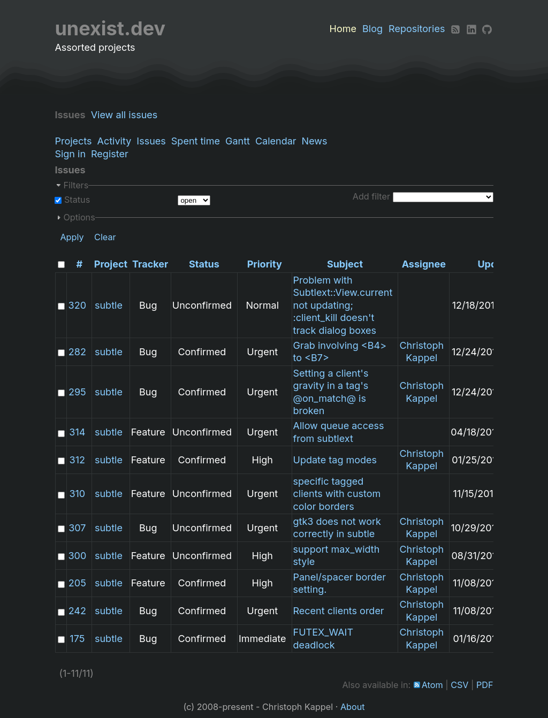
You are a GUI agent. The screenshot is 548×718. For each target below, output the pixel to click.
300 (77, 555)
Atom (432, 684)
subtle (109, 305)
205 (77, 583)
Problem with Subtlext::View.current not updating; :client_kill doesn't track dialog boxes (343, 305)
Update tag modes (335, 459)
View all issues (127, 114)
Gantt (237, 141)
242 (77, 610)
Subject (345, 264)
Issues (150, 141)
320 (77, 305)
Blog (372, 28)
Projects (73, 141)
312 (77, 459)
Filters (75, 185)
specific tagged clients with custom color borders (337, 494)
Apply (71, 237)
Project (110, 264)
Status (76, 199)
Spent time (195, 141)
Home (343, 28)
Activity (114, 141)
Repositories (417, 28)
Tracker (150, 264)
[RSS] (455, 28)
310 (77, 493)
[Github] (487, 28)
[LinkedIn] (471, 28)
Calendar (275, 141)
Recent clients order (338, 610)
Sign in (70, 153)
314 (77, 432)
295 (77, 392)
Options (79, 217)
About (352, 706)
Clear (105, 237)
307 (77, 527)
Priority (264, 264)
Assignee (424, 264)
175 (77, 638)
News (315, 141)
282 (77, 351)
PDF (484, 684)
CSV (459, 684)
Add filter (371, 196)
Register (109, 153)
